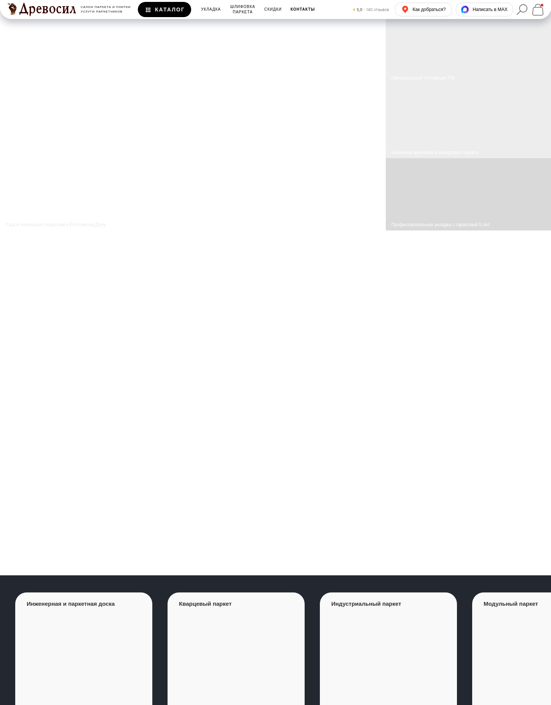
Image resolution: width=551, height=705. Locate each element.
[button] (302, 9)
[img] (468, 121)
